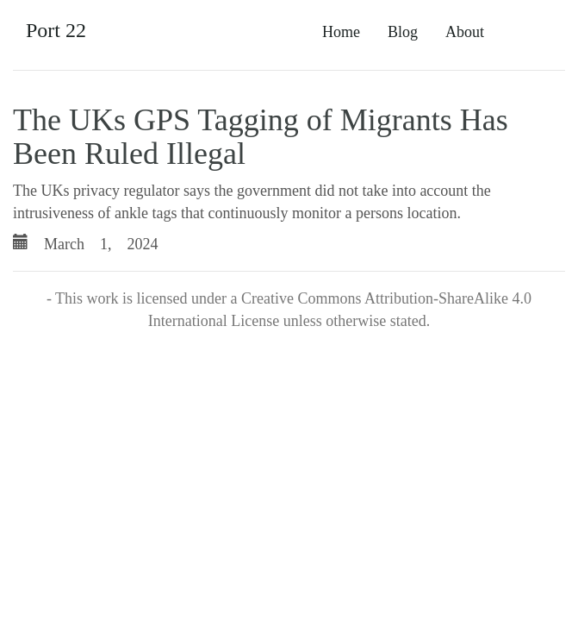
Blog (403, 32)
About (464, 32)
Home (341, 32)
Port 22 (56, 30)
